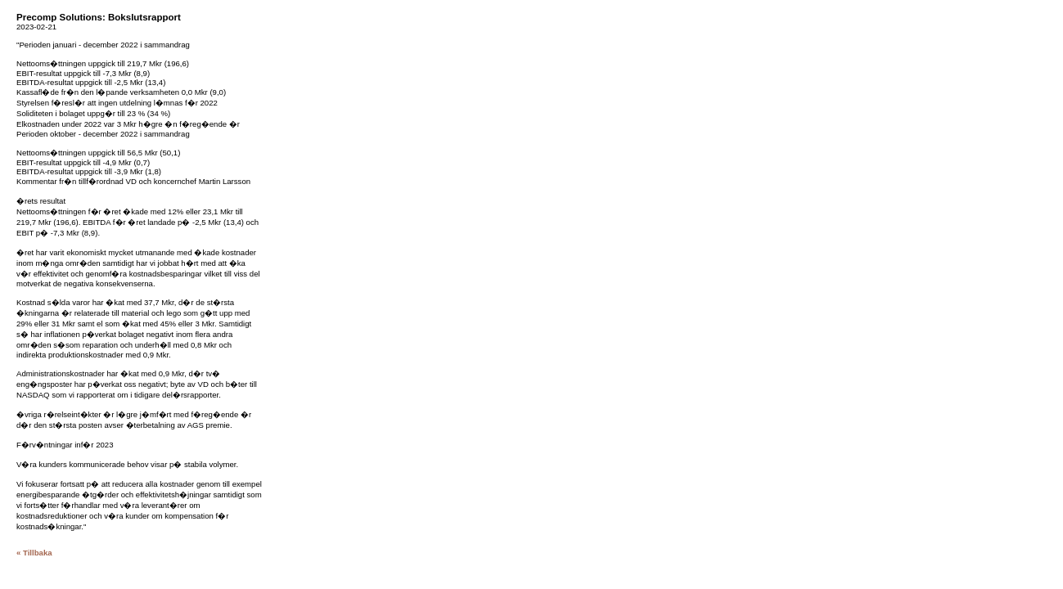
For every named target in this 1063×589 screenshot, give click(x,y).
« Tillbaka (34, 552)
